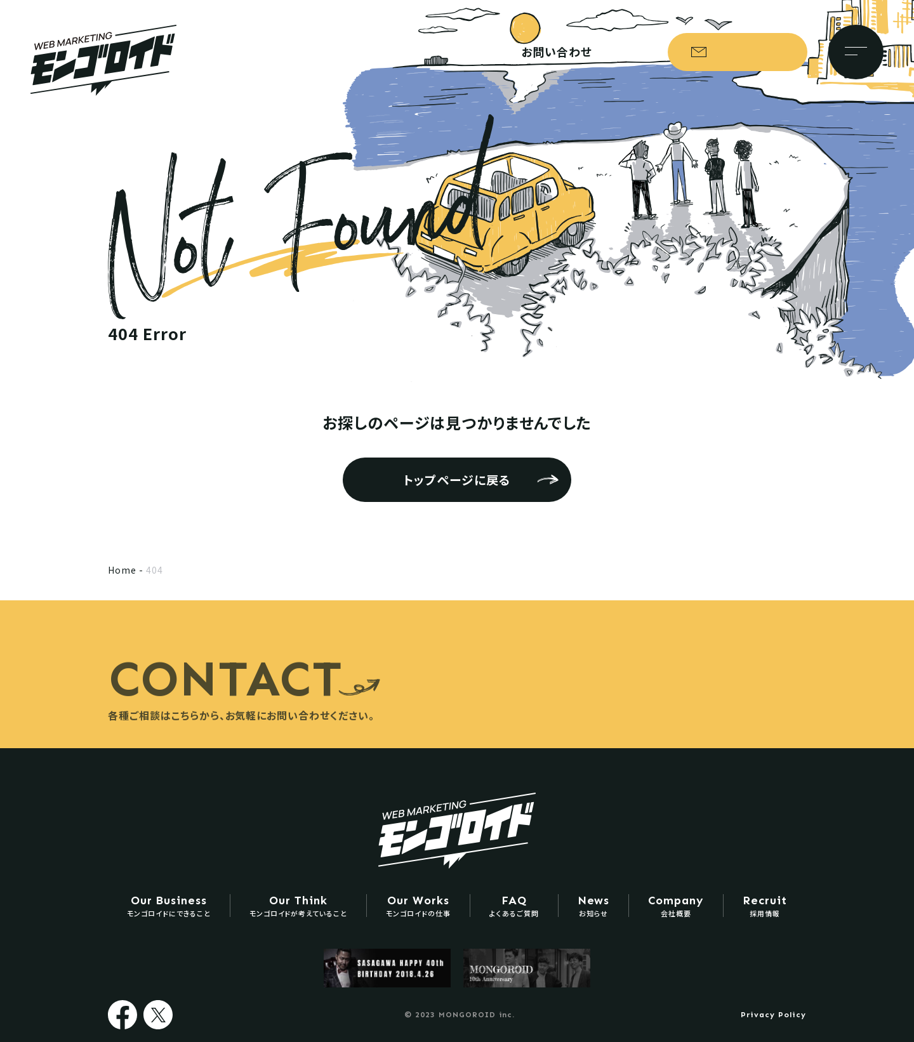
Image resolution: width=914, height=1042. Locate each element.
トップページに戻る (457, 479)
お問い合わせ (743, 52)
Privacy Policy (773, 1015)
